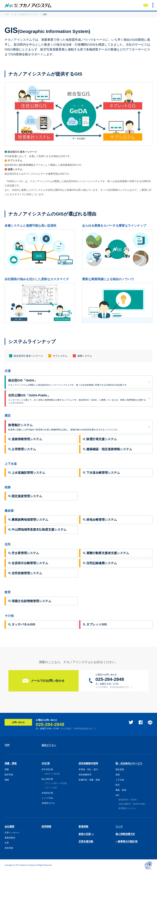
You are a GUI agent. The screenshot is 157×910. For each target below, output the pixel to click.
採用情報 (46, 865)
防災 (117, 823)
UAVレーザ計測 (52, 812)
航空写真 (9, 813)
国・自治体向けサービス (128, 802)
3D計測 (45, 802)
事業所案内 (10, 876)
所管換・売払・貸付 (88, 808)
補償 (7, 818)
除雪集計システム (127, 847)
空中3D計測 (47, 808)
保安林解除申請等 (88, 802)
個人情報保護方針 (125, 872)
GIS (117, 834)
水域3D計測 (47, 831)
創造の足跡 (85, 872)
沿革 (7, 881)
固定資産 (119, 808)
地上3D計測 (47, 818)
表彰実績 (9, 886)
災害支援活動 (86, 880)
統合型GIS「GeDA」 (129, 838)
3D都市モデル (48, 842)
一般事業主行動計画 (126, 880)
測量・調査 (11, 802)
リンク (119, 865)
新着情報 (83, 865)
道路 (117, 813)
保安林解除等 (85, 813)
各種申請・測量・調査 (89, 818)
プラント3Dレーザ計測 (56, 822)
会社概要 (9, 865)
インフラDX (47, 837)
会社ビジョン (49, 784)
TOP (7, 784)
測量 (7, 808)
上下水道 (119, 818)
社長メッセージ (12, 871)
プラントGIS (51, 826)
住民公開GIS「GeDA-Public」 (133, 843)
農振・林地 (120, 828)
